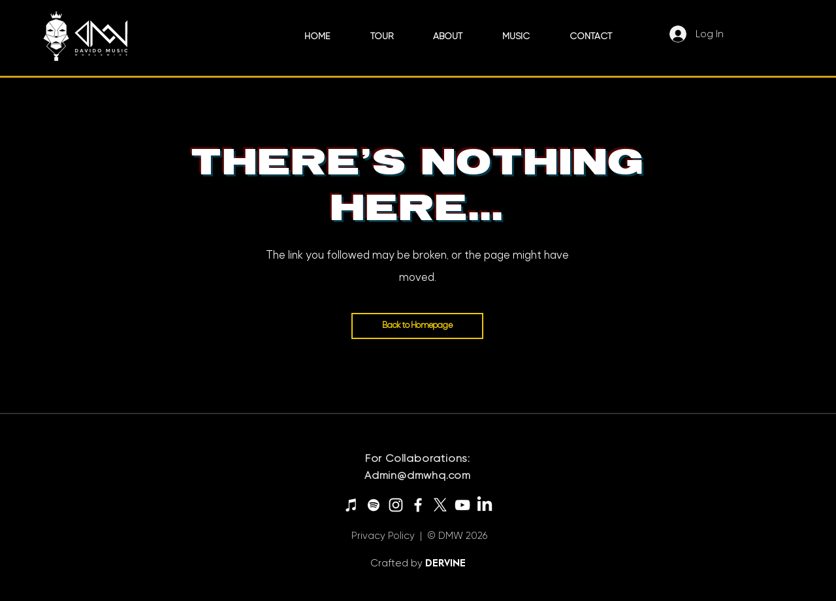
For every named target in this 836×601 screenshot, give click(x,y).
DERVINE (445, 563)
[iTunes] (351, 505)
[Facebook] (418, 505)
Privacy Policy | (387, 536)
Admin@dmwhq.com (417, 475)
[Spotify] (373, 505)
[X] (440, 505)
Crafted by (397, 563)
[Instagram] (396, 505)
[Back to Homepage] (417, 326)
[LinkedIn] (484, 505)
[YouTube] (462, 505)
